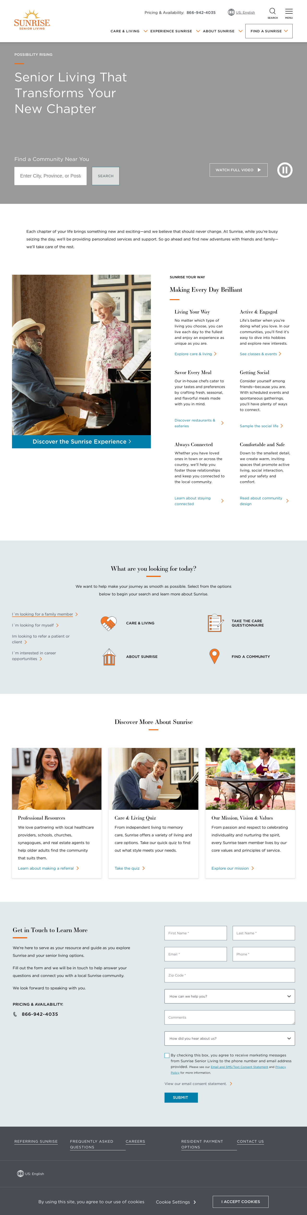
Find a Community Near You (51, 159)
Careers (135, 1141)
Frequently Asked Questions (91, 1144)
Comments (177, 1017)
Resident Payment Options (202, 1144)
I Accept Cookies (240, 1201)
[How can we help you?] (230, 996)
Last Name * (246, 933)
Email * (174, 954)
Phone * (242, 954)
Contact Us (250, 1141)
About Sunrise (219, 31)
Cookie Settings (173, 1201)
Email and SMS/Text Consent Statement (239, 1067)
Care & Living (125, 31)
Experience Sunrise (171, 31)
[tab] (45, 614)
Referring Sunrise (36, 1141)
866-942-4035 (201, 12)
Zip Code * (177, 975)
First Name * (178, 933)
